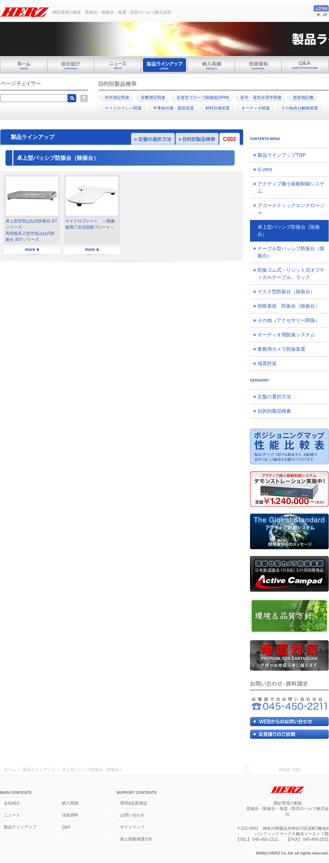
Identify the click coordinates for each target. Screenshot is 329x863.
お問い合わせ (132, 815)
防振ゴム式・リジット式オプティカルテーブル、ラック (291, 273)
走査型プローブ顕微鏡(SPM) (202, 97)
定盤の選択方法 (274, 396)
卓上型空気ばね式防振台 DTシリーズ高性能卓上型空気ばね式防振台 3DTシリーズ (31, 209)
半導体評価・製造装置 (173, 108)
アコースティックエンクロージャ (291, 209)
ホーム (10, 769)
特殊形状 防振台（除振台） (289, 306)
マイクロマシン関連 (123, 108)
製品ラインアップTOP (282, 155)
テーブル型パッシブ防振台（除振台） (291, 252)
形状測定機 (303, 97)
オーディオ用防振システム (286, 334)
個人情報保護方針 (136, 839)
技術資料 (70, 815)
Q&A (66, 827)
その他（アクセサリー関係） (289, 320)
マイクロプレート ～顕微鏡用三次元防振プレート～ (91, 203)
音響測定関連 (153, 97)
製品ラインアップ (39, 769)
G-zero (265, 169)
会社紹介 (12, 803)
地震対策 (267, 363)
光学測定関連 (117, 97)
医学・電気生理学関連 (260, 97)
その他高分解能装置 (299, 108)
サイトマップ (132, 827)
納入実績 (70, 803)
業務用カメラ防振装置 (281, 349)
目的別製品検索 (274, 411)
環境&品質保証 (133, 803)
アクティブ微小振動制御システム (291, 187)
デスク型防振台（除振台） (286, 291)
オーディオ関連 (255, 108)
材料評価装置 (217, 108)
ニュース (12, 815)
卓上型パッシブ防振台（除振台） (289, 230)
